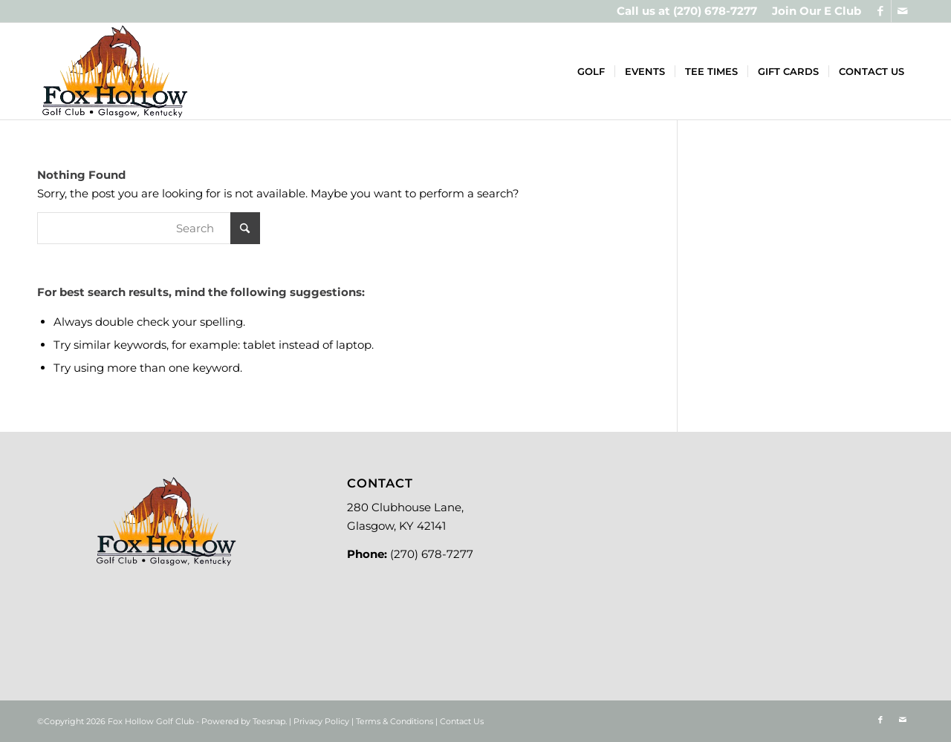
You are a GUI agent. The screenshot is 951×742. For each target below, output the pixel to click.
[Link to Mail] (903, 11)
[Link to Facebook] (880, 11)
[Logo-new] (114, 71)
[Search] (148, 228)
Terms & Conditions (394, 721)
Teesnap (269, 721)
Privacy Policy (321, 721)
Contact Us (462, 721)
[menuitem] (813, 11)
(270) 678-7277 (715, 11)
